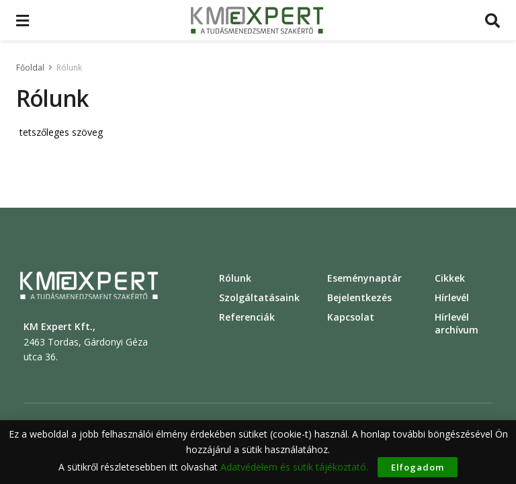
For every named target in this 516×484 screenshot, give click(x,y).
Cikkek (450, 278)
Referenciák (247, 317)
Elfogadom (417, 467)
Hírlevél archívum (456, 323)
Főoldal (30, 67)
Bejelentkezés (359, 297)
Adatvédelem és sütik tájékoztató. (294, 466)
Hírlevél (452, 297)
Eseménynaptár (364, 278)
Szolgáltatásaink (259, 297)
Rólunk (69, 67)
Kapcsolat (350, 317)
